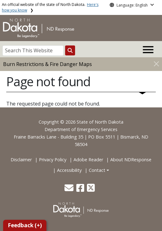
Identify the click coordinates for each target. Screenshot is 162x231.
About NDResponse (130, 160)
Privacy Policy (52, 160)
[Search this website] (70, 50)
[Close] (156, 63)
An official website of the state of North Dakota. (50, 7)
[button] (69, 189)
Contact (97, 170)
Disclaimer (21, 160)
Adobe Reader (88, 160)
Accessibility (69, 170)
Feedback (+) (25, 225)
